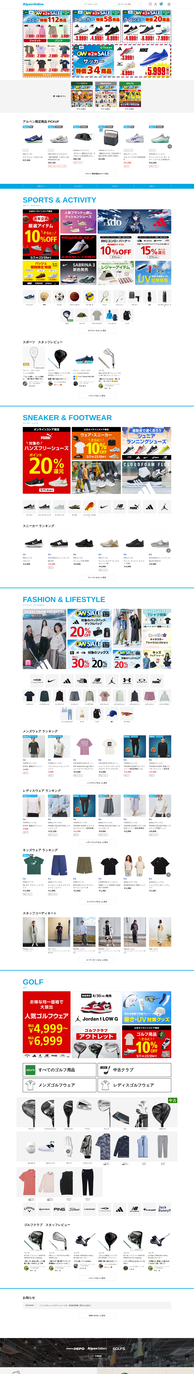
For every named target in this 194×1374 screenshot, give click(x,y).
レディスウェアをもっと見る (97, 842)
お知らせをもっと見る (97, 1315)
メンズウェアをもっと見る (97, 783)
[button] (170, 146)
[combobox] (99, 4)
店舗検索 (98, 1356)
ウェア (114, 186)
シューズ (77, 186)
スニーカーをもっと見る (97, 577)
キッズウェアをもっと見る (97, 902)
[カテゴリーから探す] (128, 4)
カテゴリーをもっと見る (97, 331)
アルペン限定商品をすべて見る (97, 174)
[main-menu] (169, 4)
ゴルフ (151, 186)
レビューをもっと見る (97, 396)
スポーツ (40, 186)
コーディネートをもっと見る (97, 960)
